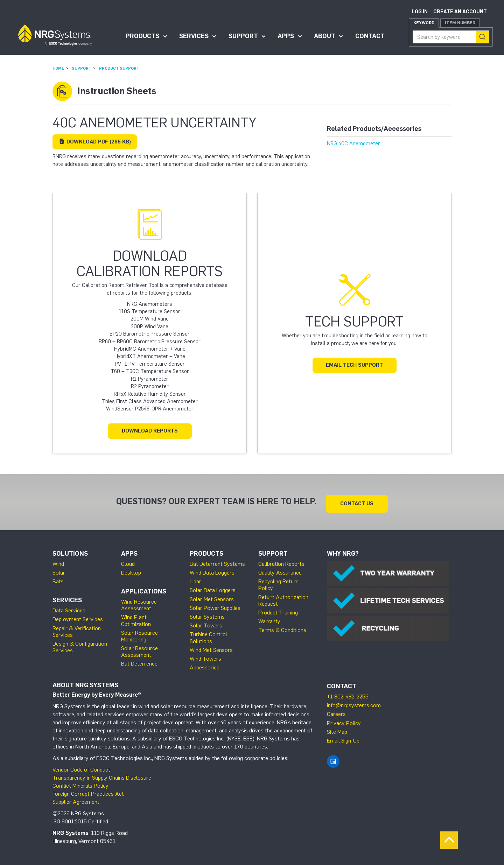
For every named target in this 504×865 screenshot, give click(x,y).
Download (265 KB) (94, 142)
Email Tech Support (354, 365)
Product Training (278, 609)
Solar (58, 569)
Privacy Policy (344, 720)
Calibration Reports (281, 560)
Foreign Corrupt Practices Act (88, 790)
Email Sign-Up (343, 737)
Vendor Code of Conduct (81, 766)
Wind (58, 560)
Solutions (70, 550)
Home (58, 68)
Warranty (269, 618)
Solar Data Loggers (213, 587)
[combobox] (451, 36)
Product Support (119, 68)
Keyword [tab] (423, 22)
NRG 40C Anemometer (353, 143)
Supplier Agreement (75, 798)
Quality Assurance (280, 569)
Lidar (195, 578)
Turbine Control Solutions (208, 634)
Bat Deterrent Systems (217, 560)
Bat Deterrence (139, 660)
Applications (143, 588)
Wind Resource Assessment (139, 602)
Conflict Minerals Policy (80, 782)
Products (142, 36)
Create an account (460, 12)
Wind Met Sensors (211, 647)
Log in (420, 12)
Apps (286, 36)
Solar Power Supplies (215, 605)
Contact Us (356, 500)
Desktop (131, 569)
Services (194, 36)
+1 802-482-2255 (348, 693)
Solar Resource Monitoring (139, 633)
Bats (58, 578)
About (324, 36)
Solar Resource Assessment (139, 648)
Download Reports (150, 431)
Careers (336, 711)
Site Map (337, 728)
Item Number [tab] (460, 22)
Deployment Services (77, 616)
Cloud (128, 560)
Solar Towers (206, 622)
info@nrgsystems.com (354, 702)
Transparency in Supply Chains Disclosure (101, 774)
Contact (370, 36)
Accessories (204, 664)
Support (243, 36)
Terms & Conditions (282, 627)
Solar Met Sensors (212, 596)
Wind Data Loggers (212, 569)
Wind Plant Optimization (136, 617)
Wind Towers (205, 655)
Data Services (68, 607)
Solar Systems (207, 613)
